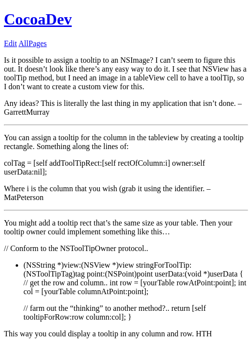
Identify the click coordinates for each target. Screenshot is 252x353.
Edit (10, 43)
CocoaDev (38, 19)
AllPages (33, 43)
